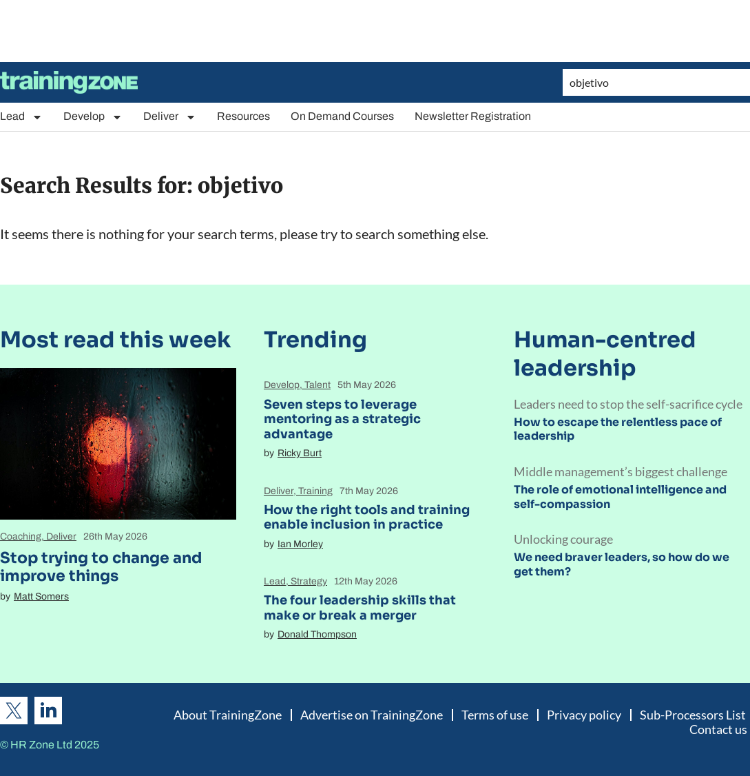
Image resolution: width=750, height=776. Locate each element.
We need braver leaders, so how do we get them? (621, 564)
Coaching (20, 536)
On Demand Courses (342, 116)
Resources (243, 116)
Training (315, 491)
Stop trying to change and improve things (101, 567)
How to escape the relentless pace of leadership (618, 429)
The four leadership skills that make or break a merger (360, 608)
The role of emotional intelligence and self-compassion (620, 496)
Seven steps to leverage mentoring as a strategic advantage (342, 419)
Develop (93, 117)
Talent (317, 385)
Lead (21, 117)
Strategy (309, 581)
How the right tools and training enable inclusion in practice (367, 517)
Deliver (169, 117)
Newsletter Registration (473, 116)
